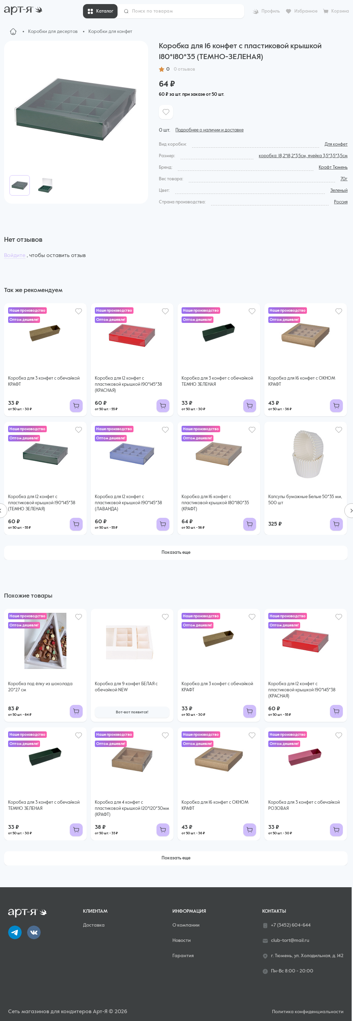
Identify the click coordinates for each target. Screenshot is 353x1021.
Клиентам (95, 911)
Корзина (340, 11)
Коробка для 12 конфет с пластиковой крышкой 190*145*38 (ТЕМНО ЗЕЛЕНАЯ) (41, 503)
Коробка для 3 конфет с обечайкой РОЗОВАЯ (304, 805)
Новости (181, 940)
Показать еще (176, 552)
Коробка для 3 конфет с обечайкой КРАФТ (44, 381)
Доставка (94, 925)
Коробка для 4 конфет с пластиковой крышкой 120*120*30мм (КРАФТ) (132, 808)
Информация (189, 911)
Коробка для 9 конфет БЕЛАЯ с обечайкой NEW (126, 687)
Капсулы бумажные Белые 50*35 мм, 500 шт (305, 500)
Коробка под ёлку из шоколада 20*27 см (40, 687)
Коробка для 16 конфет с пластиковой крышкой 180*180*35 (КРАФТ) (215, 503)
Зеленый (339, 190)
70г (344, 179)
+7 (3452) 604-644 (286, 926)
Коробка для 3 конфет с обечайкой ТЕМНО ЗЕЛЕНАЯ (217, 381)
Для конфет (336, 144)
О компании (186, 925)
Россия (341, 202)
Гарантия (183, 955)
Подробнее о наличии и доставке (209, 130)
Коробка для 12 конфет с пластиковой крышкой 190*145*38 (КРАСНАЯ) (128, 384)
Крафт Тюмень (333, 167)
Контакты (274, 911)
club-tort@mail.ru (285, 941)
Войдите (14, 255)
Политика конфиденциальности (308, 1011)
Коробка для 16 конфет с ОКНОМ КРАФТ (301, 381)
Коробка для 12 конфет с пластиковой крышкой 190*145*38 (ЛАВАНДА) (128, 503)
